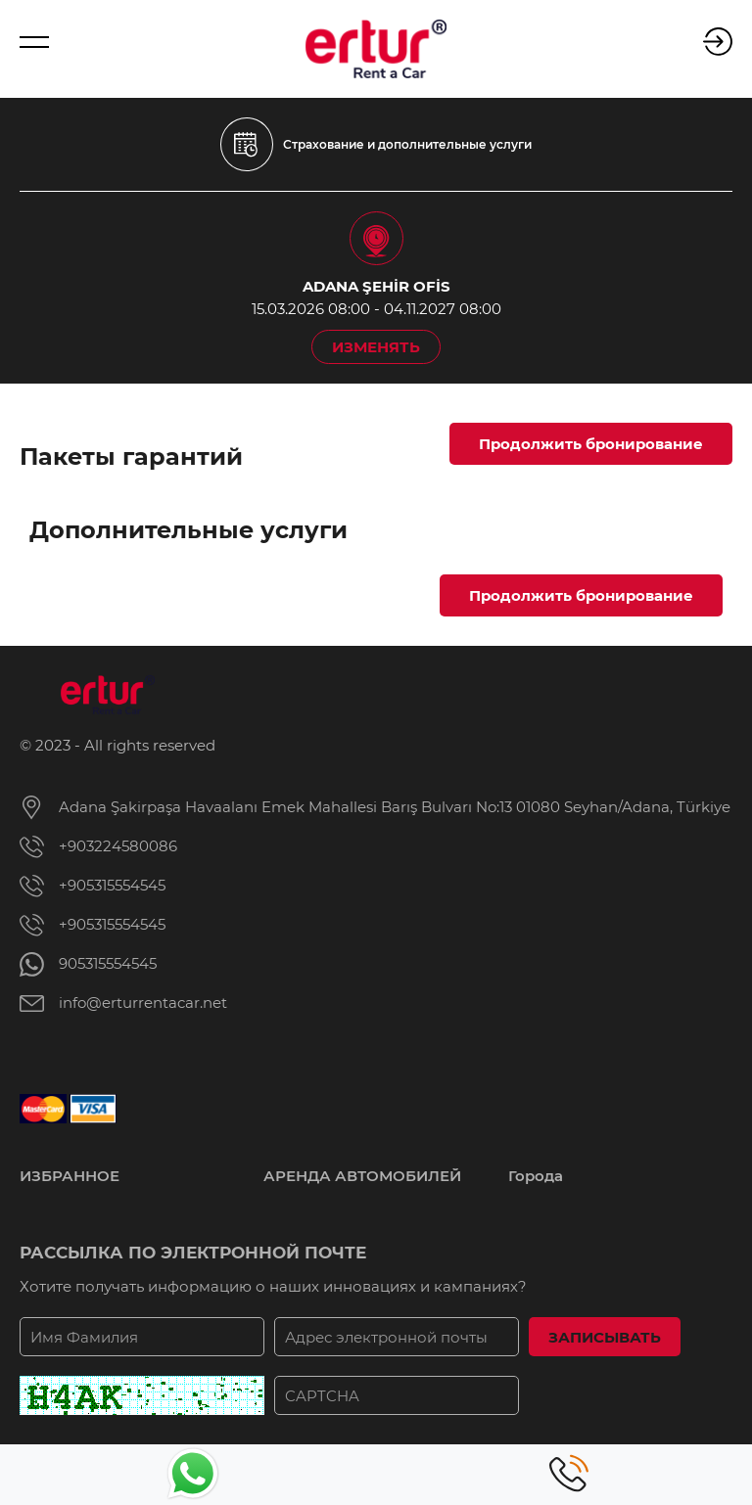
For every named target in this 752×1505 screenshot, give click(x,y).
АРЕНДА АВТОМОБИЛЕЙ (362, 1175)
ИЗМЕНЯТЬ (376, 347)
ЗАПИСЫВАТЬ (604, 1337)
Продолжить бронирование (591, 443)
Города (535, 1175)
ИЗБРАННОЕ (69, 1175)
